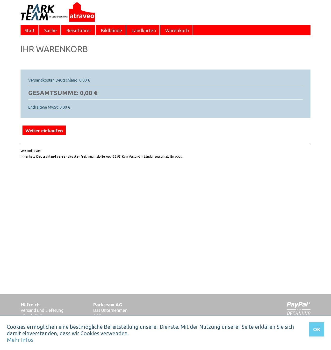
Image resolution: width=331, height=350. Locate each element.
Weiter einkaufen (44, 130)
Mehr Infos (20, 340)
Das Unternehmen (110, 310)
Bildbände (111, 30)
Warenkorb (177, 30)
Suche (50, 30)
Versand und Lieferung (42, 310)
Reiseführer (78, 30)
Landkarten (143, 30)
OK (316, 329)
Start (30, 30)
